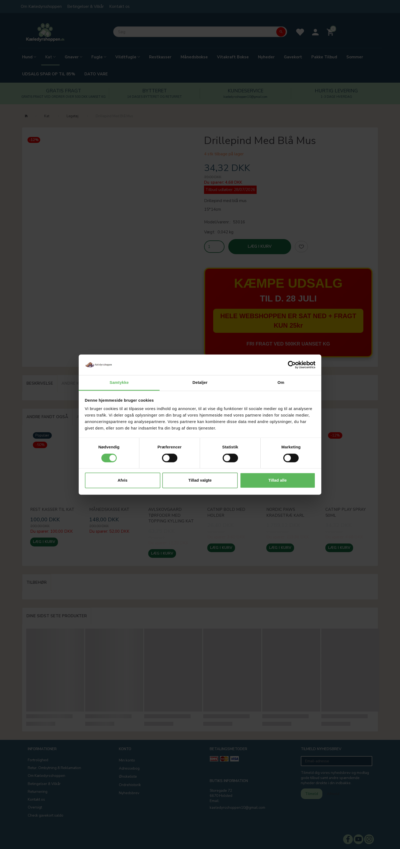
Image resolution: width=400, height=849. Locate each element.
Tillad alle (277, 480)
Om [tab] (280, 382)
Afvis (122, 480)
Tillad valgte (200, 480)
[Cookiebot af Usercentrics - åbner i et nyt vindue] (291, 365)
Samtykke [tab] (119, 382)
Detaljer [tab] (200, 382)
